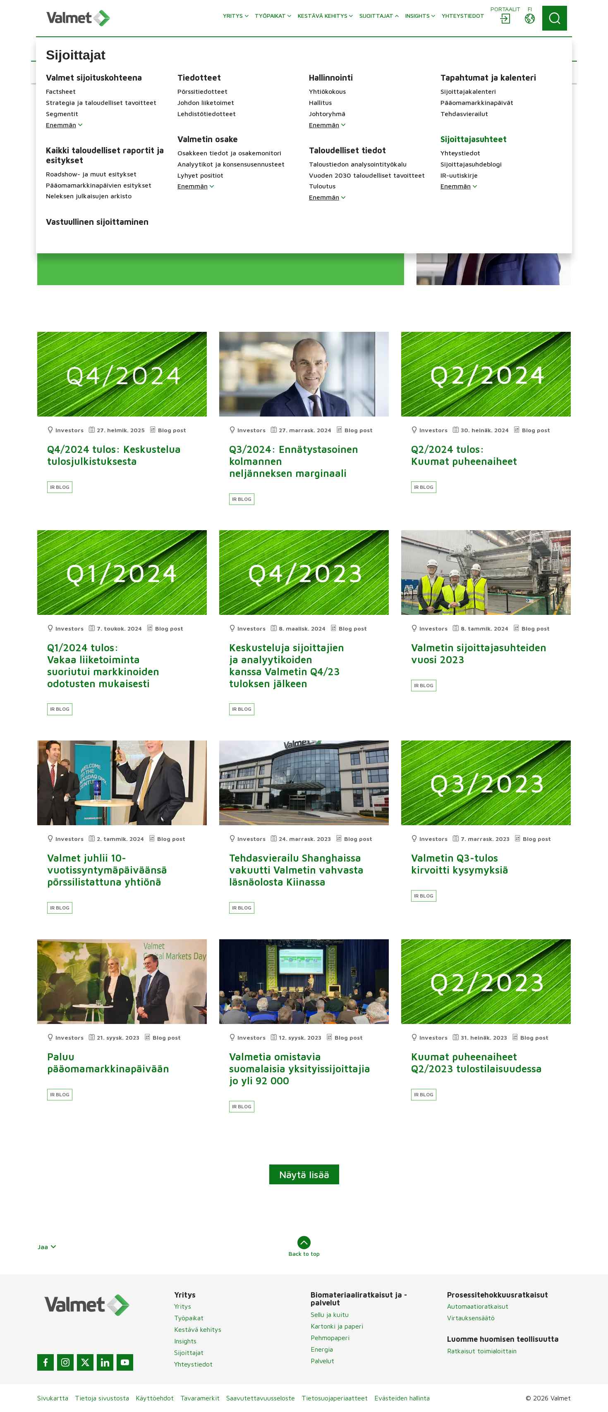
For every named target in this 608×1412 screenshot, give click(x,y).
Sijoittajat (188, 1352)
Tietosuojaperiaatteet (335, 1398)
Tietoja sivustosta (102, 1398)
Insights (185, 1341)
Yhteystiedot (193, 1364)
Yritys (182, 1306)
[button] (66, 72)
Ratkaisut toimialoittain (482, 1351)
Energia (322, 1349)
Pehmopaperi (330, 1337)
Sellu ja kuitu (330, 1314)
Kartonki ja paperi (337, 1326)
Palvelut (322, 1360)
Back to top (304, 1246)
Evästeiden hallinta (402, 1398)
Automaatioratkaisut (477, 1306)
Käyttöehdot (155, 1398)
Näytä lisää (304, 1174)
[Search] (554, 18)
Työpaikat (188, 1318)
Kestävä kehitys (197, 1329)
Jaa (47, 1246)
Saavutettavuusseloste (260, 1398)
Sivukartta (52, 1398)
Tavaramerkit (200, 1398)
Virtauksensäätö (471, 1318)
